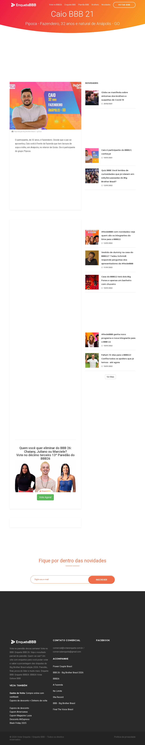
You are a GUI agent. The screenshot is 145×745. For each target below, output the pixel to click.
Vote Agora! (45, 497)
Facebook (103, 640)
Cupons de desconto (19, 708)
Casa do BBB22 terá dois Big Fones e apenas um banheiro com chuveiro (116, 280)
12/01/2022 (106, 185)
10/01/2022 (106, 288)
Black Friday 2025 (18, 723)
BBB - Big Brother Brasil (64, 703)
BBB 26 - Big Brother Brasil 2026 (68, 672)
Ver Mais (110, 377)
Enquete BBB (70, 5)
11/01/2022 (106, 267)
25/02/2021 (106, 104)
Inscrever (101, 579)
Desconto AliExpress (19, 719)
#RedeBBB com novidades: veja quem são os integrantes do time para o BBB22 (118, 235)
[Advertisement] (72, 53)
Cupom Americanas (19, 712)
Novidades (106, 5)
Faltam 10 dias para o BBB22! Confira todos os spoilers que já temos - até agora (117, 359)
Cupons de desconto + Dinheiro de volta (28, 700)
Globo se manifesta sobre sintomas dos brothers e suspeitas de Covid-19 (114, 96)
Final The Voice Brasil (63, 709)
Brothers (95, 5)
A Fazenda (58, 685)
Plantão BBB (83, 5)
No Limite (57, 691)
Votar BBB (124, 5)
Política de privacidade (124, 737)
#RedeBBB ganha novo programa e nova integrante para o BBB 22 (118, 338)
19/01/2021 (106, 158)
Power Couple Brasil (62, 666)
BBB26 (56, 678)
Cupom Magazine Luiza (21, 715)
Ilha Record (58, 697)
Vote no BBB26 (55, 5)
